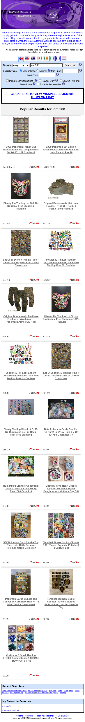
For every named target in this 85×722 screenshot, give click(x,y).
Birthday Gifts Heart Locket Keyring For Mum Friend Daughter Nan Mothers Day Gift (61, 488)
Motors (29, 716)
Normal (43, 71)
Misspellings (29, 71)
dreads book (33, 691)
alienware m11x (8, 691)
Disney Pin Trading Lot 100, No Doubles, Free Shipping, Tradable (20, 206)
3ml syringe (53, 693)
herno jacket (68, 691)
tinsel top (19, 693)
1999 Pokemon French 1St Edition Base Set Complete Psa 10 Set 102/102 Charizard (20, 149)
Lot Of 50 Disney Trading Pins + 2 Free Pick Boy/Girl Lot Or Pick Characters (21, 262)
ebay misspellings (44, 716)
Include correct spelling (21, 81)
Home (19, 716)
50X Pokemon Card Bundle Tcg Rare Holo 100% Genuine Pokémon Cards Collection (20, 545)
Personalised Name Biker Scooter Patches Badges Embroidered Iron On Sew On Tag (61, 603)
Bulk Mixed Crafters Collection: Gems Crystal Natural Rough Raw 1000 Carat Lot (21, 488)
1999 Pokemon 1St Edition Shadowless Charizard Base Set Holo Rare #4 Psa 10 (61, 149)
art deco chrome (41, 693)
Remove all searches (10, 710)
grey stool (52, 691)
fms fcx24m (29, 693)
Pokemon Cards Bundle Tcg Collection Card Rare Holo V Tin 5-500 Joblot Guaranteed (21, 602)
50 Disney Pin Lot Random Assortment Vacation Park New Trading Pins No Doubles (61, 262)
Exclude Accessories (50, 84)
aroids (77, 691)
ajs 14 (12, 693)
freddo (62, 693)
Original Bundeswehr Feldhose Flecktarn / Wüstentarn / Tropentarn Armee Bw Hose (20, 319)
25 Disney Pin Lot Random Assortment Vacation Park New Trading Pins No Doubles (20, 375)
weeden (5, 693)
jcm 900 (5, 706)
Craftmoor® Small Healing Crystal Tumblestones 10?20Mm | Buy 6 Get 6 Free (21, 658)
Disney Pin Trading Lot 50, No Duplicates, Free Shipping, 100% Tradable (61, 319)
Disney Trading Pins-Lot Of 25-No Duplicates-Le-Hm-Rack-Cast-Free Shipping (21, 432)
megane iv (43, 691)
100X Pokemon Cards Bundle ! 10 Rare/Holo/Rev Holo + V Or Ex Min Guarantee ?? (61, 432)
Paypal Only (48, 81)
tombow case (21, 691)
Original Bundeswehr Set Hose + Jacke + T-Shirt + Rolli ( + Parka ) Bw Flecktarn (61, 206)
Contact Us (62, 716)
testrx (60, 691)
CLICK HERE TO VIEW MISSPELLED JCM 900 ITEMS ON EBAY (42, 95)
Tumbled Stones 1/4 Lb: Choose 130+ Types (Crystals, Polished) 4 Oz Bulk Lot (61, 545)
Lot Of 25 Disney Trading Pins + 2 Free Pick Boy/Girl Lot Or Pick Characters (61, 375)
